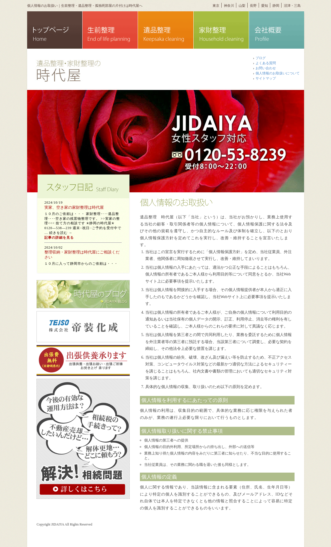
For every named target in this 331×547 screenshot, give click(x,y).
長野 (253, 6)
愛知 (264, 6)
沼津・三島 (292, 6)
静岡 (275, 6)
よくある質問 (266, 63)
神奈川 (229, 6)
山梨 (242, 6)
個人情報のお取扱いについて (278, 73)
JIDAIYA (57, 524)
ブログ (261, 58)
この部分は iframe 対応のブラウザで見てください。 (83, 232)
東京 (216, 6)
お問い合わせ (266, 68)
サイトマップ (266, 78)
